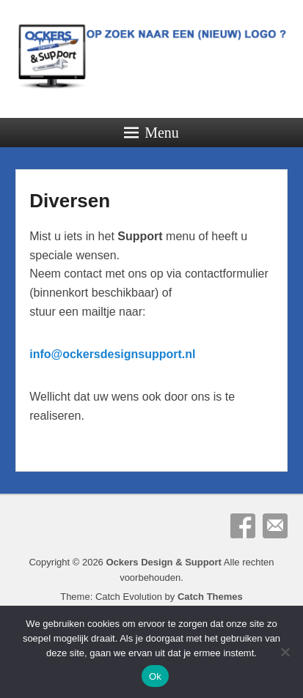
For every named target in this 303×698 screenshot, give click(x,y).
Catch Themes (210, 596)
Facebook (242, 525)
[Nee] (284, 652)
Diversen (69, 201)
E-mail (275, 525)
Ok (155, 676)
